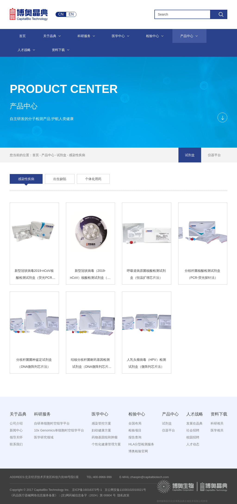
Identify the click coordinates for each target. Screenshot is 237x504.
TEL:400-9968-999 (99, 477)
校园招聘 (192, 437)
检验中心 (136, 414)
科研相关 (217, 423)
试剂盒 (61, 155)
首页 (35, 155)
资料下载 (219, 414)
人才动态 (192, 444)
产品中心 (47, 155)
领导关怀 (16, 437)
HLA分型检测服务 (141, 444)
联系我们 (16, 444)
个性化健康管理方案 (106, 444)
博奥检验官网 (138, 451)
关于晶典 (18, 414)
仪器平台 (214, 155)
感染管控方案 (101, 423)
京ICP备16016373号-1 (87, 489)
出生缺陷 (59, 179)
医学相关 (217, 430)
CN (60, 14)
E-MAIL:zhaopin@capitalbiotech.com (144, 477)
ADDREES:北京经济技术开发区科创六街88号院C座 (44, 477)
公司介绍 (16, 423)
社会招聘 (192, 430)
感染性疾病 (77, 155)
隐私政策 (123, 495)
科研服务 (42, 414)
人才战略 (194, 414)
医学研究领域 (43, 437)
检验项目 (134, 430)
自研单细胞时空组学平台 (52, 423)
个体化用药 (93, 179)
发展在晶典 (194, 423)
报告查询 (134, 437)
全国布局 (134, 423)
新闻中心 (16, 430)
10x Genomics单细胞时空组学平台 (59, 430)
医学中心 (100, 414)
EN (71, 14)
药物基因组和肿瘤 (105, 437)
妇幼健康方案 (101, 430)
